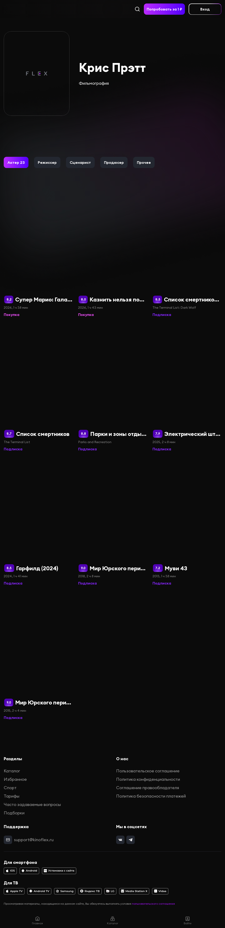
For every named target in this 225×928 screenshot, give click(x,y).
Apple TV (14, 891)
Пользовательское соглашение (148, 771)
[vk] (120, 840)
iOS (10, 870)
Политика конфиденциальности (148, 779)
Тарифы (11, 796)
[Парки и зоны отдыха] (112, 387)
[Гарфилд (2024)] (38, 521)
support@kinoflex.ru (34, 839)
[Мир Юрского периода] (38, 656)
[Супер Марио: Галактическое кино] (38, 253)
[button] (16, 162)
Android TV (39, 891)
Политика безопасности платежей (151, 796)
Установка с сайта (59, 870)
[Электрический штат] (186, 387)
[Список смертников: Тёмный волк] (186, 253)
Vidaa (160, 891)
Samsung (64, 891)
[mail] (8, 840)
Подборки (14, 813)
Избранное (15, 779)
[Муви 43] (186, 521)
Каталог (12, 771)
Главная (37, 920)
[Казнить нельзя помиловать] (112, 253)
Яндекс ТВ (90, 891)
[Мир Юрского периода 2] (112, 521)
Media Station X (134, 891)
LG (110, 891)
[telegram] (130, 840)
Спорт (10, 787)
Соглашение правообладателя (147, 787)
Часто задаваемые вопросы (32, 804)
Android (29, 870)
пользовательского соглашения (153, 903)
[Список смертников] (38, 387)
